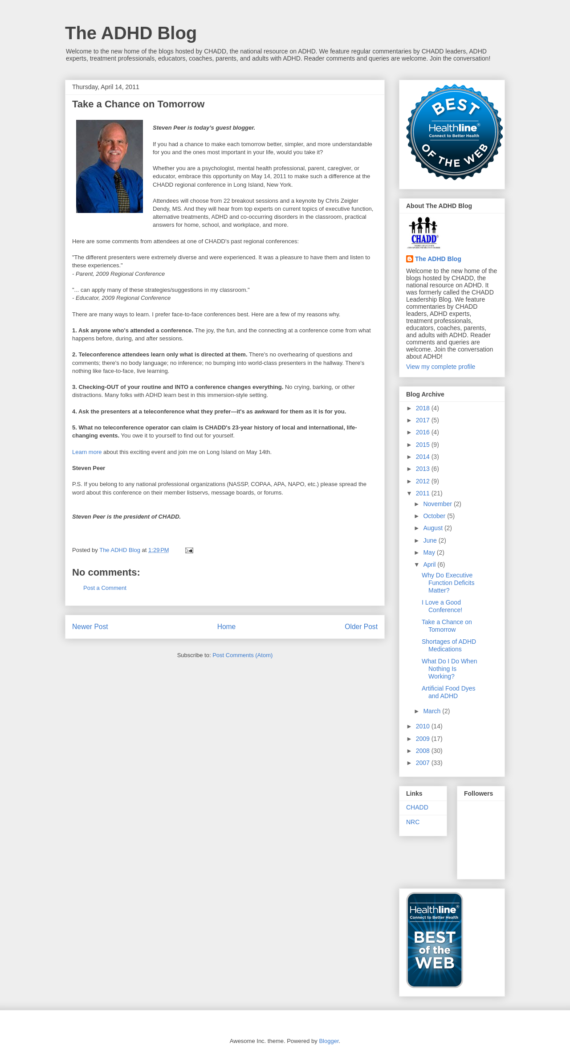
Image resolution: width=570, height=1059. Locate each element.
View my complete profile (440, 366)
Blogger (328, 1041)
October (435, 515)
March (432, 711)
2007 (424, 762)
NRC (412, 822)
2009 (424, 738)
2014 (424, 456)
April (430, 564)
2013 (424, 468)
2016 (424, 432)
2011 (424, 493)
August (433, 528)
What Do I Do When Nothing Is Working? (449, 669)
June (430, 540)
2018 (424, 408)
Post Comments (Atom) (242, 655)
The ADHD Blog (131, 33)
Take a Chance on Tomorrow (447, 625)
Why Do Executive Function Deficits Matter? (448, 583)
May (429, 552)
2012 (424, 481)
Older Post (361, 626)
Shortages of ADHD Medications (449, 645)
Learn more (87, 452)
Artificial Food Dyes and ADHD (449, 692)
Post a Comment (104, 588)
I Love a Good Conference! (442, 606)
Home (226, 626)
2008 (424, 750)
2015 (424, 444)
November (438, 503)
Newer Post (90, 626)
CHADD (417, 807)
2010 (424, 726)
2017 (424, 420)
